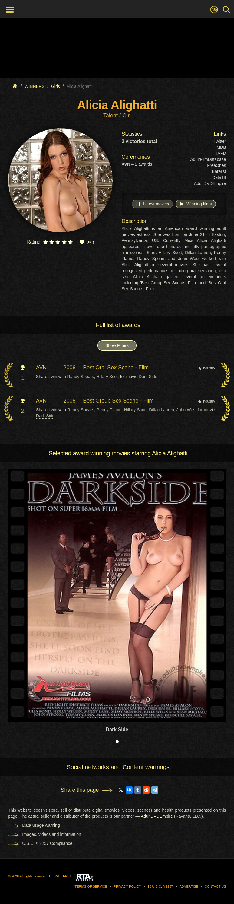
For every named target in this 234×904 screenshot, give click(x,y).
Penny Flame (109, 409)
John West (186, 409)
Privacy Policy (127, 886)
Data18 (219, 177)
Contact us (215, 886)
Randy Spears (80, 376)
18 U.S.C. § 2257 (160, 886)
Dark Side (148, 376)
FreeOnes (216, 165)
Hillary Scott (107, 376)
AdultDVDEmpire (210, 183)
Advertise (189, 886)
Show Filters (117, 345)
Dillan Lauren (161, 409)
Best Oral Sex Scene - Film (116, 367)
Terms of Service (91, 886)
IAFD (221, 153)
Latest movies (152, 203)
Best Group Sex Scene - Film (118, 401)
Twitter (219, 141)
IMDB (221, 147)
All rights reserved (33, 876)
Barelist (219, 171)
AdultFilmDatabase (208, 159)
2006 (70, 367)
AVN (41, 367)
